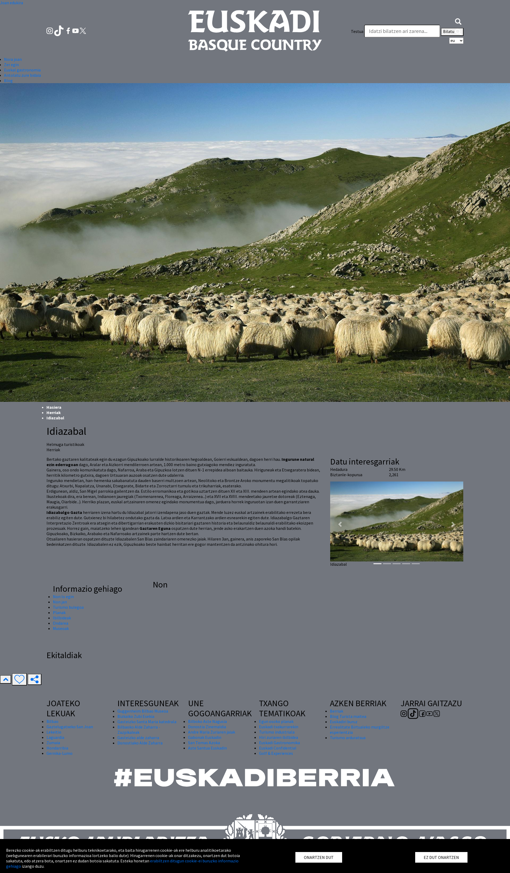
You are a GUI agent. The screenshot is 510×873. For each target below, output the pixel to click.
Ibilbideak (62, 617)
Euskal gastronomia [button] (22, 70)
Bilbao (52, 721)
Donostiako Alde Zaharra (140, 743)
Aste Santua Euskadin (207, 748)
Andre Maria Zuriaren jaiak (211, 732)
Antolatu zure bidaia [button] (22, 75)
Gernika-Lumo (59, 753)
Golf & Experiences (276, 753)
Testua (357, 31)
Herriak (53, 412)
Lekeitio (53, 732)
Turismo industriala (277, 732)
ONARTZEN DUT (319, 857)
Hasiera (53, 407)
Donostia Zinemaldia (207, 726)
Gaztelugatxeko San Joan (69, 726)
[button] (458, 20)
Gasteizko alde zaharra (138, 737)
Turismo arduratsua (348, 737)
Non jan (60, 601)
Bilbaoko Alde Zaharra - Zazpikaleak (138, 729)
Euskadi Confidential (277, 748)
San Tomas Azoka (204, 742)
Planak (59, 612)
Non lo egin (63, 596)
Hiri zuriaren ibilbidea (278, 737)
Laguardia (55, 737)
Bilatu (452, 32)
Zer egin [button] (11, 64)
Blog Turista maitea (348, 716)
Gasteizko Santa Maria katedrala (146, 721)
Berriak (336, 711)
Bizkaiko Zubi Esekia (135, 716)
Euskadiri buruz (344, 721)
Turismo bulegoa (68, 607)
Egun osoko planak (276, 721)
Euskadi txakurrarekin (278, 726)
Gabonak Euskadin (204, 737)
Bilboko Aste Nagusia (207, 721)
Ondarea (60, 623)
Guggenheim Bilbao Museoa (142, 711)
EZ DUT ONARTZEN (441, 857)
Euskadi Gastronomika (279, 742)
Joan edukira (11, 2)
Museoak (61, 628)
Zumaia (53, 742)
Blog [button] (8, 80)
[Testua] (402, 31)
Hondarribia (57, 748)
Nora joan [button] (13, 59)
